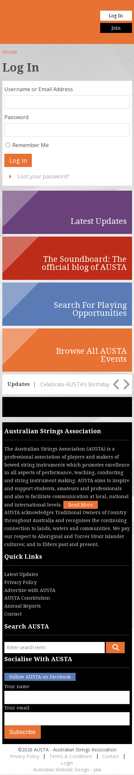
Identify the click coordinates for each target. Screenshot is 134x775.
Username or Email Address (38, 89)
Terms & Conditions (70, 756)
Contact (13, 614)
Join (116, 28)
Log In (116, 15)
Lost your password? (43, 176)
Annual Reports (22, 606)
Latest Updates (21, 574)
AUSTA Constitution (27, 598)
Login (67, 763)
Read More (80, 504)
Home (9, 52)
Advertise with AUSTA (29, 590)
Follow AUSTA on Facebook (40, 676)
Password (16, 117)
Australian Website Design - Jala (67, 769)
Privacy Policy (20, 582)
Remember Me (30, 145)
